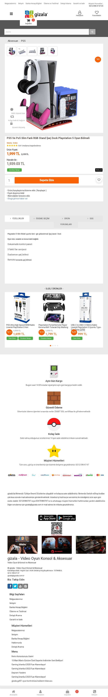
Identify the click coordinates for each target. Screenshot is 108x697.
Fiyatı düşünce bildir (15, 193)
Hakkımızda (17, 643)
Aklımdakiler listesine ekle (18, 196)
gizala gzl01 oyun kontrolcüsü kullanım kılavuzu (32, 681)
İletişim (13, 603)
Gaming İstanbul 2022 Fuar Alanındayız (28, 669)
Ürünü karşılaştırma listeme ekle (20, 190)
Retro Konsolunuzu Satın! (22, 656)
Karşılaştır (41, 190)
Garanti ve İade (16, 619)
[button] (50, 345)
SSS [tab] (90, 218)
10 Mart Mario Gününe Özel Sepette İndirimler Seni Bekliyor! (37, 660)
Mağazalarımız (16, 599)
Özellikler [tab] (17, 218)
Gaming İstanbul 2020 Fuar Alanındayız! (29, 664)
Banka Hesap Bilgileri (18, 607)
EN (102, 6)
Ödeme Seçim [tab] (41, 218)
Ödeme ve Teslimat (18, 611)
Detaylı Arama (16, 615)
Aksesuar (13, 40)
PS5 (23, 40)
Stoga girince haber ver (17, 199)
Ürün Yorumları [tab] (66, 221)
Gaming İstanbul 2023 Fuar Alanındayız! (29, 677)
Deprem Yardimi (19, 673)
